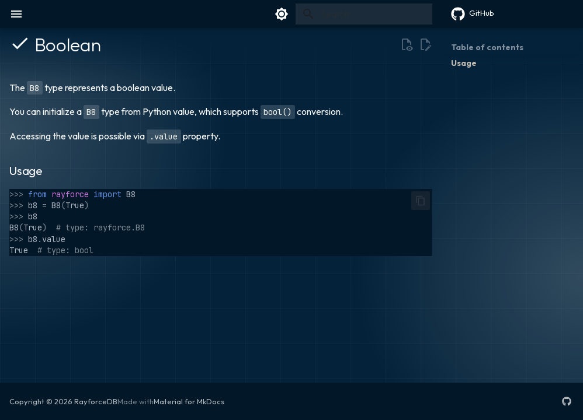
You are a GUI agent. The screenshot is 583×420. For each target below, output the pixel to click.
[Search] (364, 14)
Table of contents (487, 47)
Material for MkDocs (189, 401)
